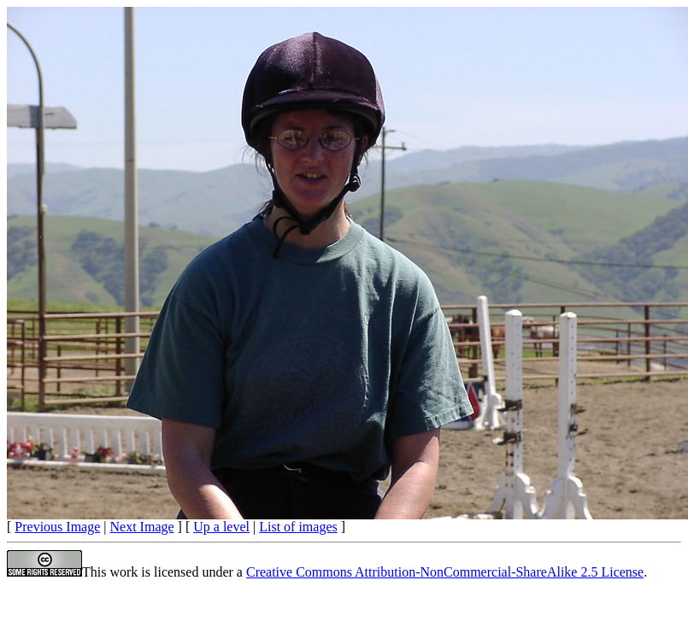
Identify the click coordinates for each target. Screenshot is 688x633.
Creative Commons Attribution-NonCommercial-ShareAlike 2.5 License (445, 572)
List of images (298, 526)
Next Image (142, 526)
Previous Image (57, 526)
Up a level (221, 526)
